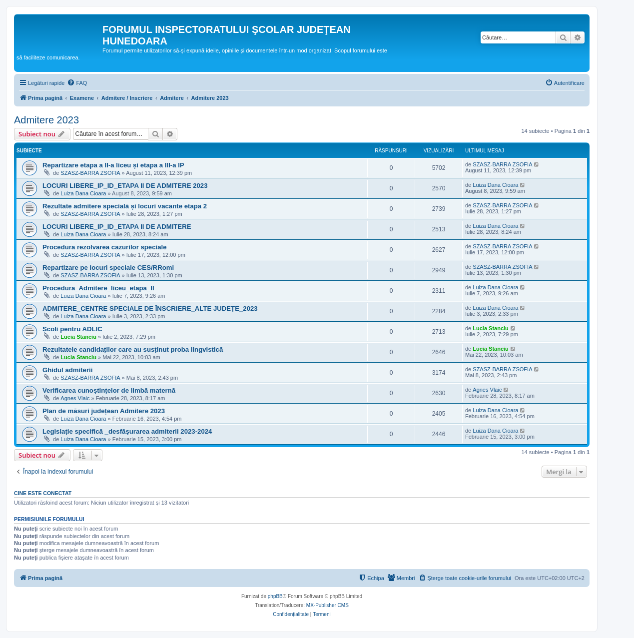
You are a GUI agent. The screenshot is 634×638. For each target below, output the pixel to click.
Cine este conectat (42, 493)
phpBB (275, 596)
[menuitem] (77, 83)
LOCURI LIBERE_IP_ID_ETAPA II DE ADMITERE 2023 (124, 185)
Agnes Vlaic (74, 398)
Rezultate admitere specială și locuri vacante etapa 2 (124, 206)
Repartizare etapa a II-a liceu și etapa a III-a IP (113, 165)
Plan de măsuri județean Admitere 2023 (103, 411)
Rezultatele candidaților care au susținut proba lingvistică (132, 349)
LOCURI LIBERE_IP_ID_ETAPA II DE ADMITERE (116, 226)
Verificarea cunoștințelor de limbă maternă (108, 390)
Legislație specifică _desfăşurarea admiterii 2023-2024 (127, 431)
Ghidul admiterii (67, 370)
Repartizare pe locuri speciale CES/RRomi (108, 267)
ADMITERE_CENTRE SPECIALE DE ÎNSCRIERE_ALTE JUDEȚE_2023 (150, 308)
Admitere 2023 (46, 119)
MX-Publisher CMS (327, 605)
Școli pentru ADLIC (72, 329)
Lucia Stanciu (78, 337)
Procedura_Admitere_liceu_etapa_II (98, 288)
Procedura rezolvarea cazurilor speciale (104, 247)
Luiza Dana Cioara (83, 193)
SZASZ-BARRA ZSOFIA (90, 173)
